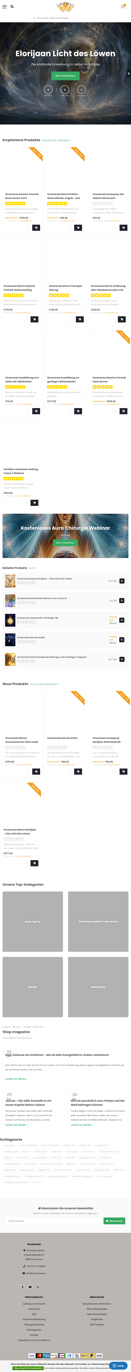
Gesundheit (40, 1157)
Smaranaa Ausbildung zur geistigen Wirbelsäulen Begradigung (63, 381)
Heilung (105, 1157)
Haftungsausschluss (34, 1324)
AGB (34, 1314)
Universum (83, 1170)
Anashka (84, 1145)
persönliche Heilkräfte (15, 1182)
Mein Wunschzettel (97, 1314)
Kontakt (34, 1334)
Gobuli (56, 1157)
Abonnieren (114, 1220)
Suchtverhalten (63, 1170)
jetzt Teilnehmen (65, 542)
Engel (56, 1151)
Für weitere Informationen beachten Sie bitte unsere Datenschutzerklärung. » (82, 1368)
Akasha (9, 1145)
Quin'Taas (107, 1163)
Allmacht (69, 1145)
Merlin (71, 1163)
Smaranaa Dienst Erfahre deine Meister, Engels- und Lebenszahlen (63, 198)
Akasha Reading (50, 1145)
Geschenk (22, 1157)
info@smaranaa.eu (35, 1273)
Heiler (70, 1157)
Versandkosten (26, 221)
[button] (2, 73)
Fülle (8, 1157)
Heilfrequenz (87, 1157)
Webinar (119, 1170)
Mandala (30, 1163)
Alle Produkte (97, 1324)
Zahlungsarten (34, 1329)
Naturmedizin (88, 1163)
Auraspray (101, 1145)
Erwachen (88, 1151)
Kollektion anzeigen (56, 140)
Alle (32, 568)
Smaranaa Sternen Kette (62, 738)
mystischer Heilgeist (82, 1176)
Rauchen (10, 1170)
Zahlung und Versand (34, 1303)
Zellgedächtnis (12, 1176)
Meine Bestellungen (97, 1308)
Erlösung (71, 1151)
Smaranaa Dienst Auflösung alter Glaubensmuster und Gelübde (108, 290)
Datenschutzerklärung (34, 1319)
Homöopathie (12, 1163)
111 (36, 1182)
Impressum (34, 1308)
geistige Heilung (58, 1176)
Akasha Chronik (28, 1145)
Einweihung (40, 1151)
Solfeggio (44, 1170)
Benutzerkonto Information (97, 1303)
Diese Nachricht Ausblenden (28, 1368)
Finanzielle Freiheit (109, 1151)
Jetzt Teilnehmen (65, 75)
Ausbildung (11, 1151)
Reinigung (26, 1170)
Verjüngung (101, 1170)
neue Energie (105, 1176)
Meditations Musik (51, 1163)
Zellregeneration (35, 1176)
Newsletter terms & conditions (34, 1340)
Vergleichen (97, 1319)
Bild (26, 1151)
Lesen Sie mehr (16, 1078)
